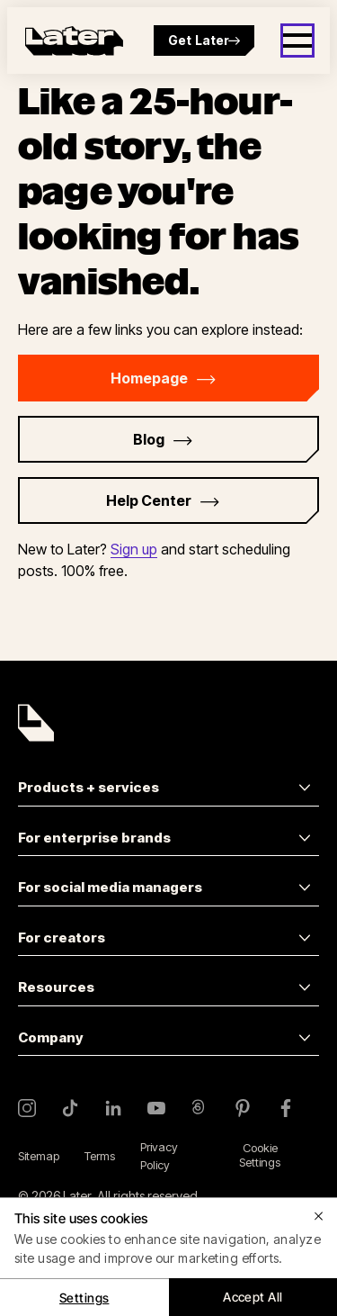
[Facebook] (286, 1108)
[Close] (319, 1216)
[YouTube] (156, 1108)
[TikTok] (70, 1108)
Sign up (134, 549)
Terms (99, 1156)
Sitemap (38, 1156)
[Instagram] (27, 1108)
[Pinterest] (243, 1108)
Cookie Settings (259, 1154)
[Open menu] (297, 40)
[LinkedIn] (113, 1108)
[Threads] (199, 1108)
